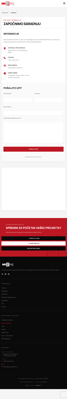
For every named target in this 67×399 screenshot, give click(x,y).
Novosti (3, 307)
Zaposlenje (4, 300)
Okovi (3, 326)
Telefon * (37, 93)
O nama (3, 288)
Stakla (3, 329)
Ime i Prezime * (7, 93)
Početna (4, 12)
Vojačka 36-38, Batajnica (9, 355)
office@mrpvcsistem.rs (15, 68)
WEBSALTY (39, 385)
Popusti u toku (33, 238)
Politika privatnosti (26, 382)
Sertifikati (4, 294)
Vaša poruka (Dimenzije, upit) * (12, 118)
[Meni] (64, 3)
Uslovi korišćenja (41, 382)
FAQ (2, 303)
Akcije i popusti (6, 323)
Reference (4, 291)
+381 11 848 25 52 (13, 60)
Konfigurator (33, 243)
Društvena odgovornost (8, 297)
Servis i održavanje (7, 335)
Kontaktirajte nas (33, 248)
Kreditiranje (4, 332)
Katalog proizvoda (6, 320)
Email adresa (7, 107)
